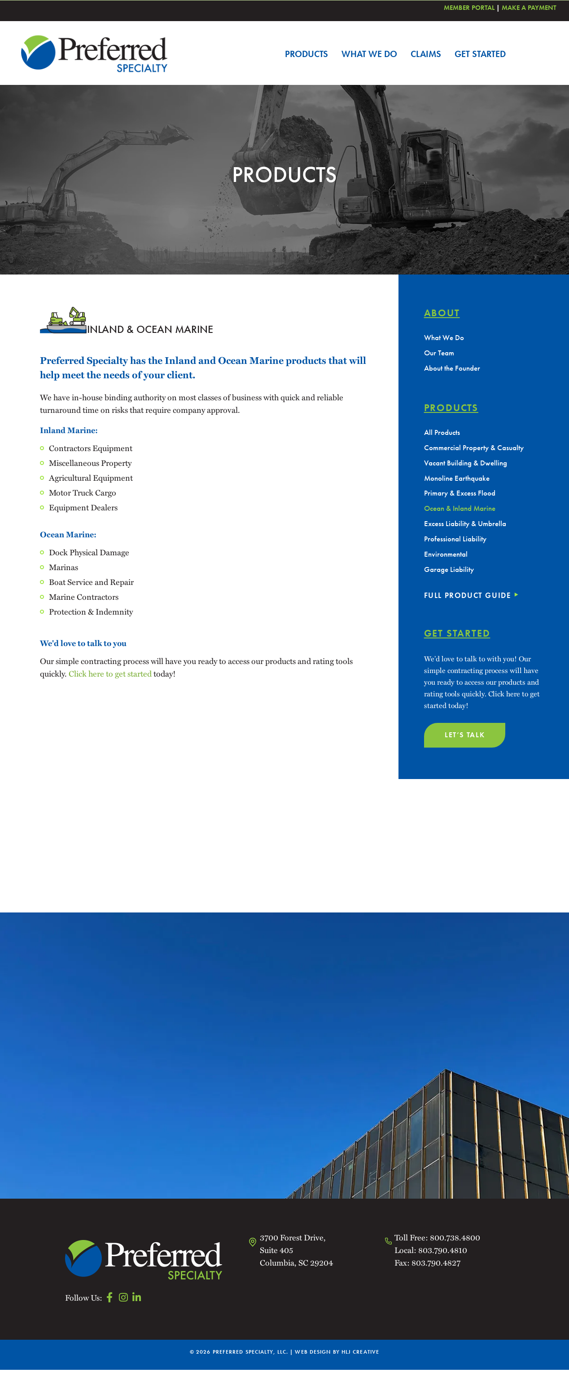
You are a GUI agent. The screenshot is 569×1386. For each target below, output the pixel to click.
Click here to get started (110, 673)
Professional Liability (457, 546)
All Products (443, 435)
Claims (426, 54)
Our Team (440, 354)
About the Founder (454, 370)
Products (306, 54)
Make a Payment (529, 7)
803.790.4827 (435, 1278)
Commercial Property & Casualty (477, 451)
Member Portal (469, 7)
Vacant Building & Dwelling (468, 466)
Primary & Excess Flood (462, 499)
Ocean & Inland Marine (463, 514)
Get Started (480, 54)
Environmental (447, 563)
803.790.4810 (442, 1266)
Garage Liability (450, 579)
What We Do (369, 54)
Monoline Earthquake (459, 483)
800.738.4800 (455, 1253)
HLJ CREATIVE (360, 1368)
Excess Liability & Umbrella (468, 531)
